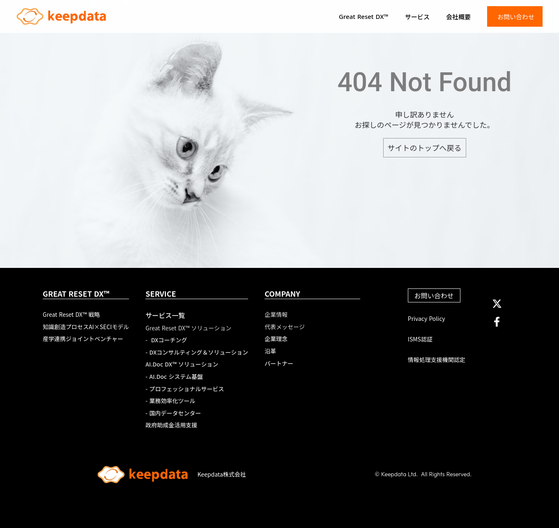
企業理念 (276, 339)
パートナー (279, 363)
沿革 (270, 351)
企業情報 (276, 314)
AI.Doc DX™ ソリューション (181, 364)
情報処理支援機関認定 (436, 360)
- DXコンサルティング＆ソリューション (196, 352)
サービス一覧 (165, 315)
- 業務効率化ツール (170, 401)
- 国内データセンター (173, 413)
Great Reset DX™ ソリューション (188, 328)
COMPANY (282, 293)
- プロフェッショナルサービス (184, 389)
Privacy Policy (426, 319)
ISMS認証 (420, 339)
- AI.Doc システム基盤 (174, 376)
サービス (417, 16)
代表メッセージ (285, 327)
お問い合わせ (434, 295)
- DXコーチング (166, 340)
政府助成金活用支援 (171, 425)
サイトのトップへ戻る (425, 147)
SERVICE (160, 293)
